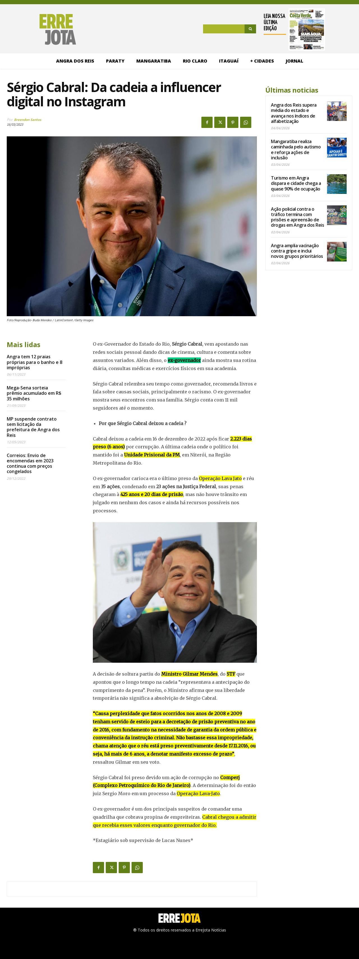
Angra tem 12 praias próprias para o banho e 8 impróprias (34, 362)
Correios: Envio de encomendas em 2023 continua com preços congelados (30, 463)
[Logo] (41, 29)
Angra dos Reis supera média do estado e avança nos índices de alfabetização (294, 113)
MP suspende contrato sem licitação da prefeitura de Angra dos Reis (33, 427)
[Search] (250, 28)
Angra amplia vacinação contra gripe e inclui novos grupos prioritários (297, 250)
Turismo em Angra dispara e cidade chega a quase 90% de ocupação (296, 183)
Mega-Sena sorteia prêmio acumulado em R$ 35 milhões (34, 393)
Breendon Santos (27, 119)
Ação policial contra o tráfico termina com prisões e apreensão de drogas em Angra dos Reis (297, 217)
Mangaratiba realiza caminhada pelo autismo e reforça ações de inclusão (296, 149)
